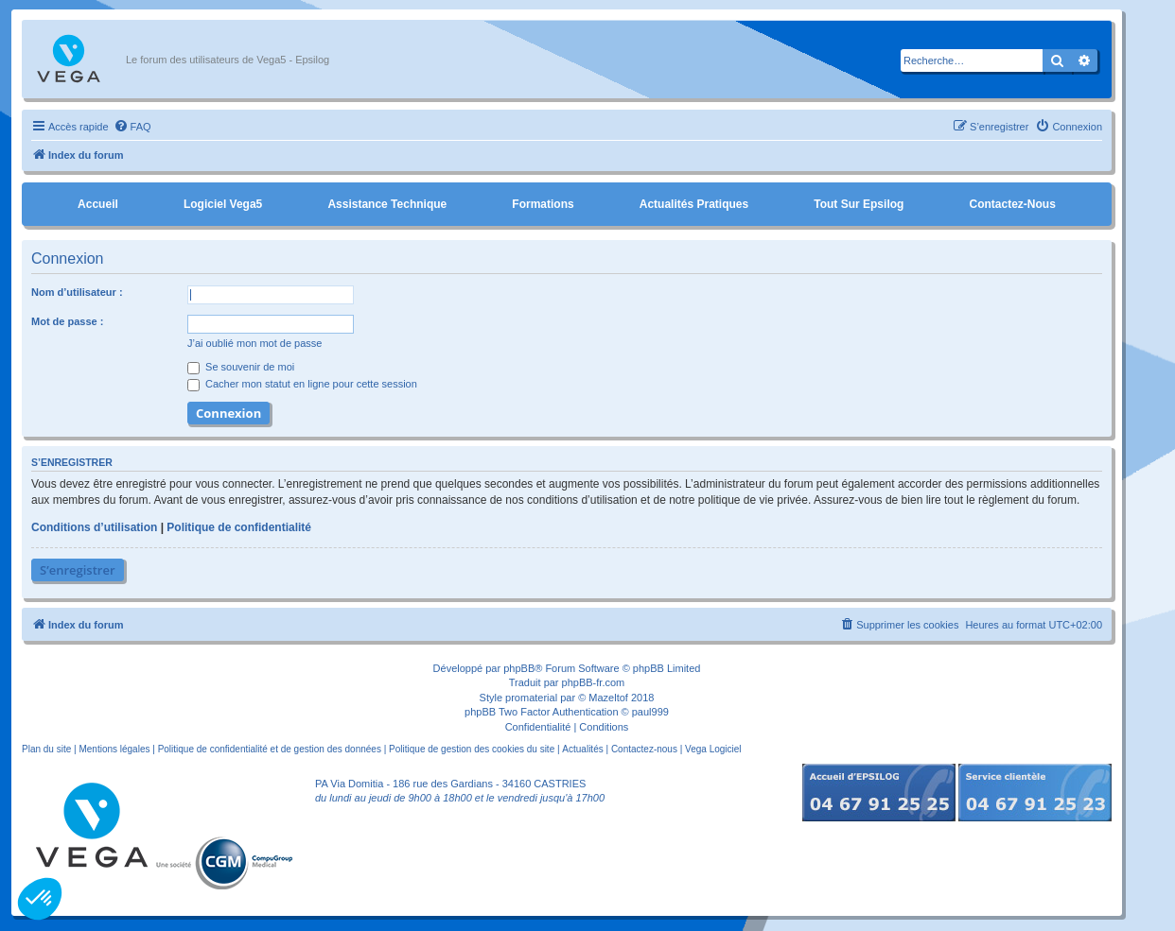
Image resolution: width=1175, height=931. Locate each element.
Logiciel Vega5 (223, 204)
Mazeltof (608, 697)
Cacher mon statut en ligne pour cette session (302, 383)
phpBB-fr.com (593, 682)
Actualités (582, 749)
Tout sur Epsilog (858, 204)
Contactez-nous (1012, 204)
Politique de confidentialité (239, 527)
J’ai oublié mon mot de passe (254, 343)
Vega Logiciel (713, 749)
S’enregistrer (77, 569)
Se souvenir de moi (240, 366)
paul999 (650, 711)
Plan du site (46, 749)
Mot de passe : (67, 321)
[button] (39, 899)
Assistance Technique (387, 204)
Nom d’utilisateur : (77, 292)
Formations (542, 204)
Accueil (98, 204)
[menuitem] (132, 126)
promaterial (531, 697)
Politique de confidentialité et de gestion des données (269, 749)
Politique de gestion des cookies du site (471, 749)
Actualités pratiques (694, 204)
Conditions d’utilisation (94, 527)
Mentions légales (114, 749)
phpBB (519, 668)
